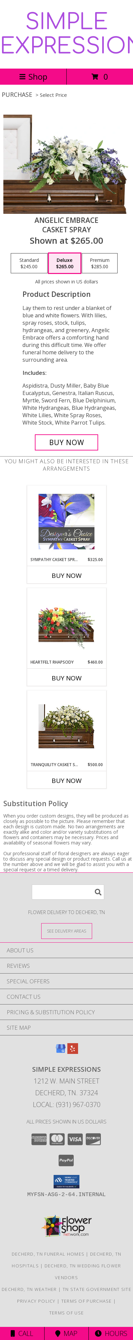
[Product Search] (68, 892)
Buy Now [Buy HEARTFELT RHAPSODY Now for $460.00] (67, 678)
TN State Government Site (97, 1289)
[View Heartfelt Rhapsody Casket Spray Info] (66, 623)
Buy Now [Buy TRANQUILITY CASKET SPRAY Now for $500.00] (67, 780)
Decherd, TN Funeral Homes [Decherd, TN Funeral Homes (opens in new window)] (48, 1254)
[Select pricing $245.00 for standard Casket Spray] (29, 263)
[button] (66, 1181)
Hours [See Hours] (111, 1333)
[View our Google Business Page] (60, 1052)
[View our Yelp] (72, 1052)
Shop (33, 76)
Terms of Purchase (86, 1301)
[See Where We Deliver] (66, 931)
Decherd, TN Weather (29, 1289)
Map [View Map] (66, 1333)
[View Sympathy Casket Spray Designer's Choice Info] (66, 521)
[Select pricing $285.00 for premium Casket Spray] (99, 263)
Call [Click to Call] (22, 1333)
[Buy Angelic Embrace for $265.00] (66, 442)
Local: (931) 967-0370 (67, 1104)
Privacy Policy (36, 1301)
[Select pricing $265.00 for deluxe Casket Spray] (64, 263)
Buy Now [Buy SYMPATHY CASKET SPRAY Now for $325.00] (67, 575)
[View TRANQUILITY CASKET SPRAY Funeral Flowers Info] (66, 726)
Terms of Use (66, 1313)
